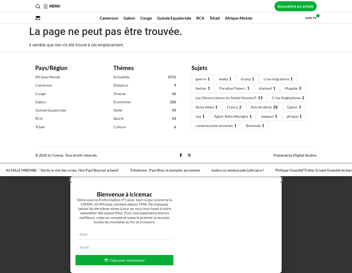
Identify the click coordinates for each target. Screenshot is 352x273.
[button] (176, 179)
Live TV (311, 18)
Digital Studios (305, 155)
